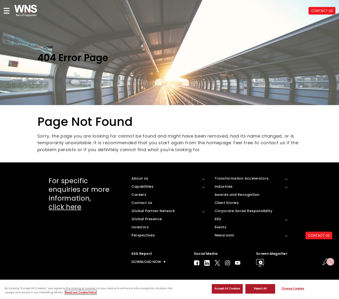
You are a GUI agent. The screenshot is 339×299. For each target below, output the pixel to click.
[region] (169, 289)
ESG (218, 219)
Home (48, 47)
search (294, 10)
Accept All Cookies (227, 289)
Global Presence (147, 219)
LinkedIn (207, 263)
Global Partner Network (153, 211)
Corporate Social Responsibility (243, 211)
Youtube (237, 263)
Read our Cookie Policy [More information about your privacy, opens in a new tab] (80, 292)
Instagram (227, 262)
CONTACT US (319, 235)
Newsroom (224, 235)
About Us (140, 178)
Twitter (217, 263)
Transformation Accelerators (242, 178)
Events (220, 227)
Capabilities (142, 186)
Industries (224, 186)
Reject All (260, 289)
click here (65, 207)
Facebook (196, 263)
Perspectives (143, 235)
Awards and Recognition (237, 194)
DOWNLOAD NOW (146, 261)
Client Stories (227, 202)
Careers (139, 194)
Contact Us (142, 202)
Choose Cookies (292, 289)
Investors (140, 227)
